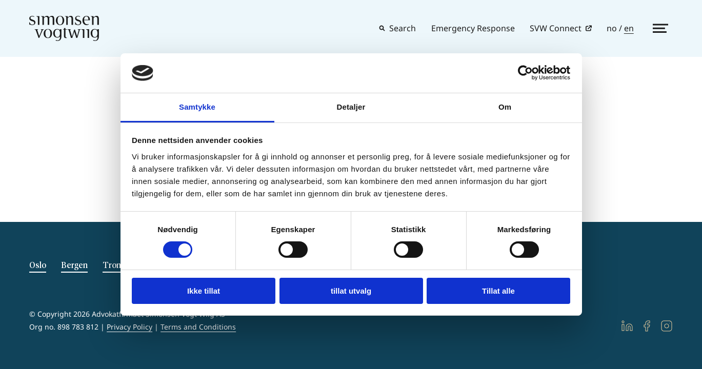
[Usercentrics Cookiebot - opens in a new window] (525, 72)
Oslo (37, 265)
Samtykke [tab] (197, 106)
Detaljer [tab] (351, 106)
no (612, 28)
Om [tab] (504, 106)
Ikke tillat (203, 290)
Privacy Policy (129, 327)
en (629, 28)
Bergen (74, 265)
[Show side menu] (661, 28)
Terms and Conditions (198, 327)
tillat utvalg (351, 290)
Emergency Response (473, 28)
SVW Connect (555, 28)
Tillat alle (498, 290)
